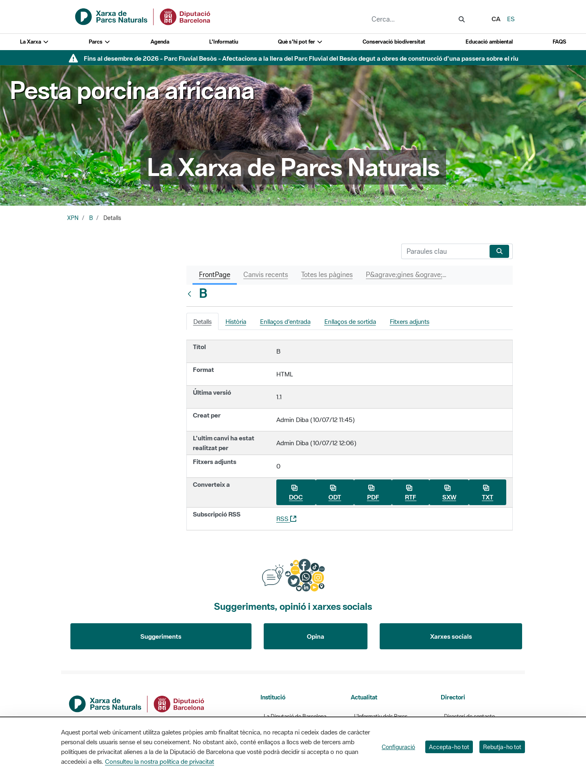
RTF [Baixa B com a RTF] (410, 493)
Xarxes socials (451, 636)
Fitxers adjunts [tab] (409, 321)
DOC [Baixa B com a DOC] (296, 493)
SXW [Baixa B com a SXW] (449, 493)
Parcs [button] (99, 41)
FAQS (559, 41)
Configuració (398, 747)
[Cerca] (443, 251)
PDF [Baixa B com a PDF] (373, 493)
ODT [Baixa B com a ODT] (334, 493)
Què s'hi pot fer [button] (300, 41)
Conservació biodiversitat (394, 41)
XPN (73, 218)
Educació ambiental (489, 41)
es (511, 19)
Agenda (160, 41)
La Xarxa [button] (34, 41)
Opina (315, 636)
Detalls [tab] (202, 321)
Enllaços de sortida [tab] (350, 321)
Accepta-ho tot (449, 747)
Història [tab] (235, 321)
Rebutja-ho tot (502, 747)
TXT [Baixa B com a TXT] (487, 493)
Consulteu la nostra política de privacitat (159, 761)
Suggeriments (160, 636)
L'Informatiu (223, 41)
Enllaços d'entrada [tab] (285, 321)
